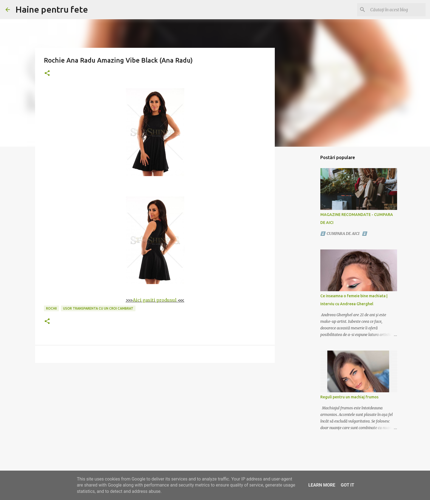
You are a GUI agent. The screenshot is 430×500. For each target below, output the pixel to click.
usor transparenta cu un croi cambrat (98, 308)
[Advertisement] (155, 409)
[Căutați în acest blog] (397, 9)
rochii (51, 308)
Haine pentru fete (51, 9)
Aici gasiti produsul (155, 300)
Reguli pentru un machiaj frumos (349, 397)
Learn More (321, 485)
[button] (47, 73)
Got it (347, 485)
